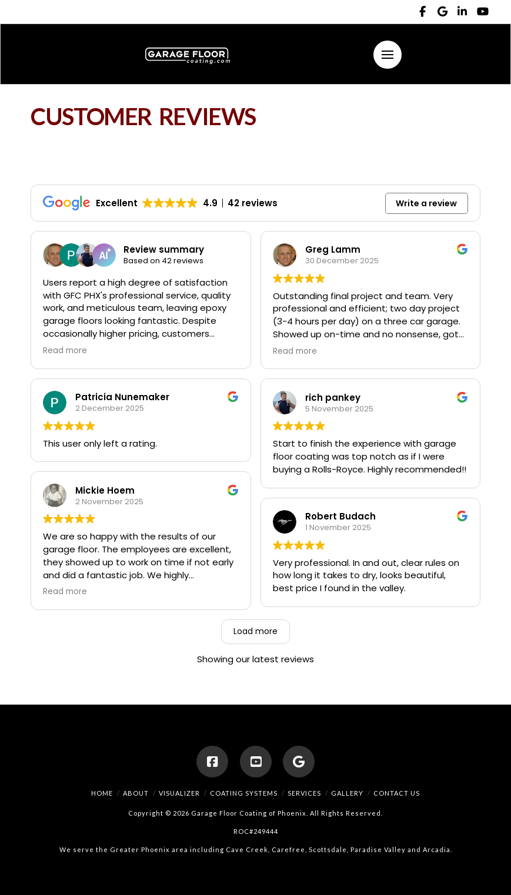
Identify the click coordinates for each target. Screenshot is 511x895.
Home (102, 793)
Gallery (347, 793)
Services (304, 793)
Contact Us (396, 793)
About (136, 793)
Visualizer (179, 793)
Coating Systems (244, 793)
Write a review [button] (426, 203)
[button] (387, 55)
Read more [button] (65, 351)
